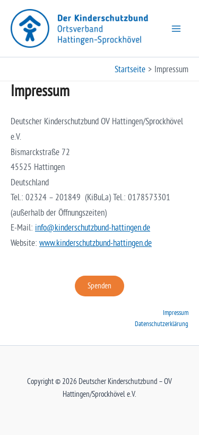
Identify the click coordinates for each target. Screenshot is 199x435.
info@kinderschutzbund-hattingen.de (92, 227)
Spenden (99, 286)
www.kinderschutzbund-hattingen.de (95, 243)
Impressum (175, 312)
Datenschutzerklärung (161, 323)
